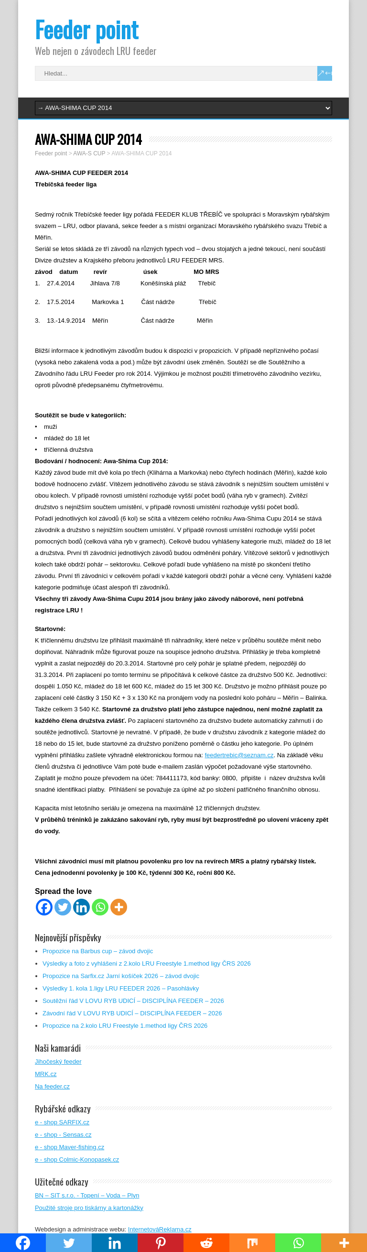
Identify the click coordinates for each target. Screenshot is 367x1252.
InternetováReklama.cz (160, 1229)
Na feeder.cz (52, 1086)
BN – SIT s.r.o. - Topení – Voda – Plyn (87, 1195)
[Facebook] (44, 907)
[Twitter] (62, 907)
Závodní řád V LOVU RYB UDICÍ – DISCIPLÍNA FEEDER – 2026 (132, 1013)
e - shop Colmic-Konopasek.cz (77, 1159)
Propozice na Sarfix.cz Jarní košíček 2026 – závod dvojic (121, 976)
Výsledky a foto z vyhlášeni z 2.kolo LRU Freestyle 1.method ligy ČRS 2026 (147, 963)
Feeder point (86, 29)
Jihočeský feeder (58, 1061)
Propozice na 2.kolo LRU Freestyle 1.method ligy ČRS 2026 (125, 1025)
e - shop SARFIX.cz (62, 1122)
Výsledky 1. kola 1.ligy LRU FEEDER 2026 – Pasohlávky (121, 988)
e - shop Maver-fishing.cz (69, 1147)
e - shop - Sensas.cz (63, 1134)
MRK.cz (46, 1074)
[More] (118, 907)
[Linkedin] (81, 907)
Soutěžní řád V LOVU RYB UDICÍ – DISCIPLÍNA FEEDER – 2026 (133, 1000)
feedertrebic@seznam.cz (239, 755)
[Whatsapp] (100, 907)
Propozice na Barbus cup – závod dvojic (98, 951)
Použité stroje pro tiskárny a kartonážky (89, 1207)
